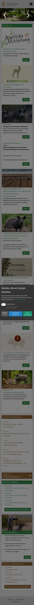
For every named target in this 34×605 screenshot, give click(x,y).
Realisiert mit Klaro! (28, 318)
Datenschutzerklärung (19, 299)
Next (28, 15)
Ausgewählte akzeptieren (15, 313)
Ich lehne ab (4, 313)
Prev (4, 15)
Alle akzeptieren (27, 313)
